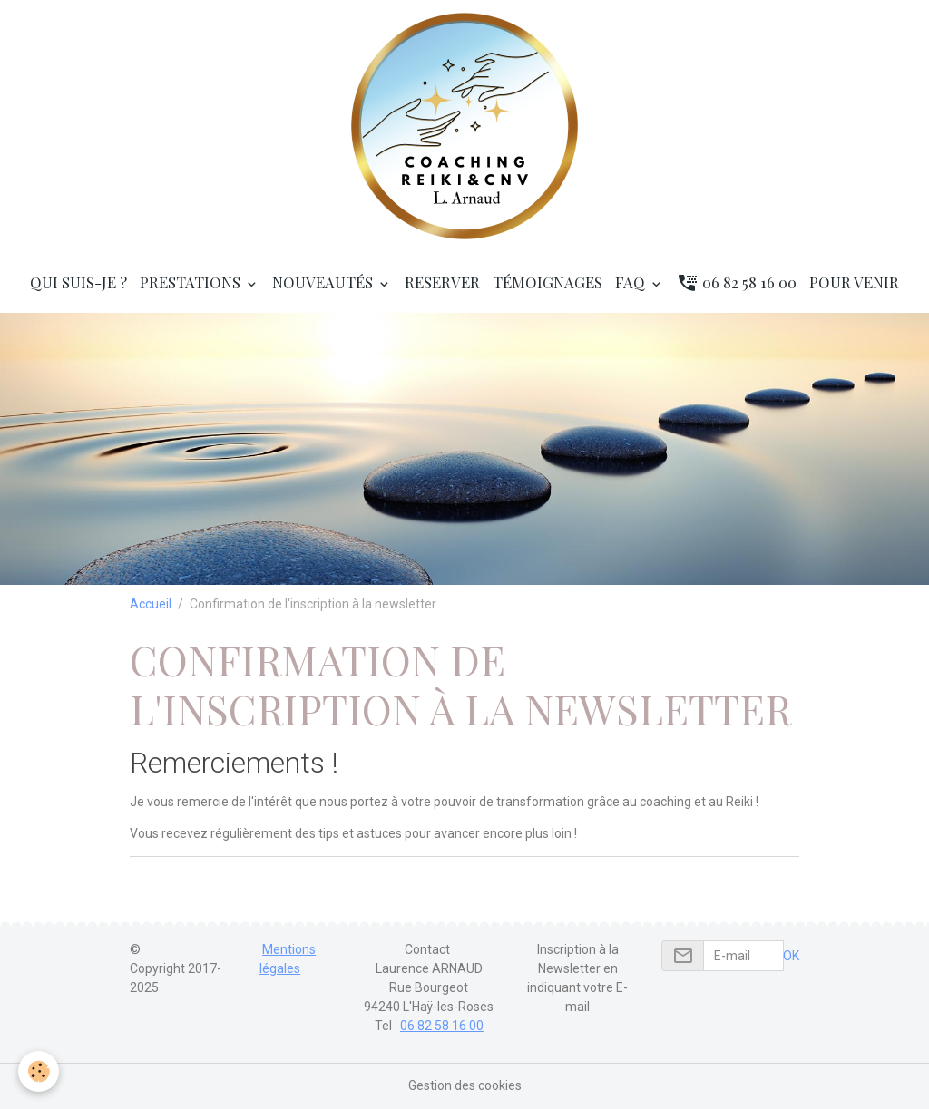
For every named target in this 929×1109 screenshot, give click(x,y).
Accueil (150, 604)
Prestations (192, 282)
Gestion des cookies (465, 1085)
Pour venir (854, 282)
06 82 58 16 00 (737, 282)
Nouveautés (324, 282)
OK (791, 955)
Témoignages (547, 282)
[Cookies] (38, 1071)
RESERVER (442, 282)
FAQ (632, 282)
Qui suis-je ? (78, 282)
